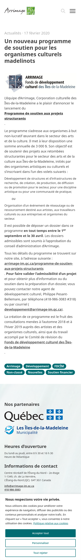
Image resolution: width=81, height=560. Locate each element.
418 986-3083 (12, 489)
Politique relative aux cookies (50, 523)
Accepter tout (40, 533)
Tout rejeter (40, 553)
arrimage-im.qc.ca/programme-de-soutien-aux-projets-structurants (38, 266)
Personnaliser (40, 543)
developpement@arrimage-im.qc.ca (33, 309)
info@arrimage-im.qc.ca (19, 486)
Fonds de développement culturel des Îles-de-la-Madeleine (38, 344)
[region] (40, 527)
